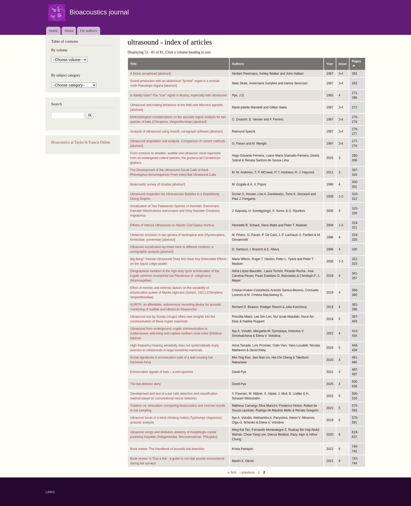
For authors (88, 31)
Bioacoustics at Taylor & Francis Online (80, 142)
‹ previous (247, 472)
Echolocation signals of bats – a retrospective (161, 372)
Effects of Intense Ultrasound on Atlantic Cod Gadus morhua (172, 225)
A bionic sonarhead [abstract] (150, 73)
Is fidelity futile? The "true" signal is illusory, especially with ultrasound (178, 95)
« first (232, 472)
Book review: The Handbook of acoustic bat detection (167, 449)
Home (53, 31)
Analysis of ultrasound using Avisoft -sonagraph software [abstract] (176, 131)
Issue (343, 64)
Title (133, 64)
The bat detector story (145, 384)
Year (329, 64)
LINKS (50, 492)
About (68, 31)
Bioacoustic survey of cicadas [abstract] (157, 184)
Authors (238, 64)
